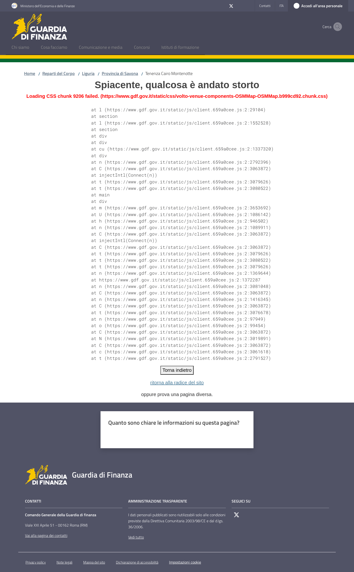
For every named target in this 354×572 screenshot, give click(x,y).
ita (281, 5)
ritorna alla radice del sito (177, 382)
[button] (336, 26)
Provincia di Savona (120, 73)
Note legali (64, 562)
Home (29, 73)
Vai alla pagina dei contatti (46, 535)
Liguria (88, 73)
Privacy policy (35, 562)
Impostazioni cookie (185, 562)
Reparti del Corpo (58, 73)
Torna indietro (176, 370)
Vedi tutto (136, 537)
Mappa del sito (94, 562)
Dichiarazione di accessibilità (137, 562)
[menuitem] (20, 47)
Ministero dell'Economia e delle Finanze (47, 5)
